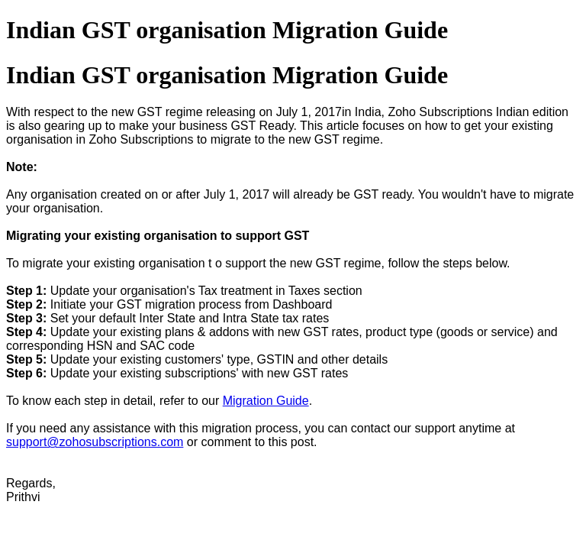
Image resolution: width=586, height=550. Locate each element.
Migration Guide (266, 400)
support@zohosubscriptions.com (94, 441)
